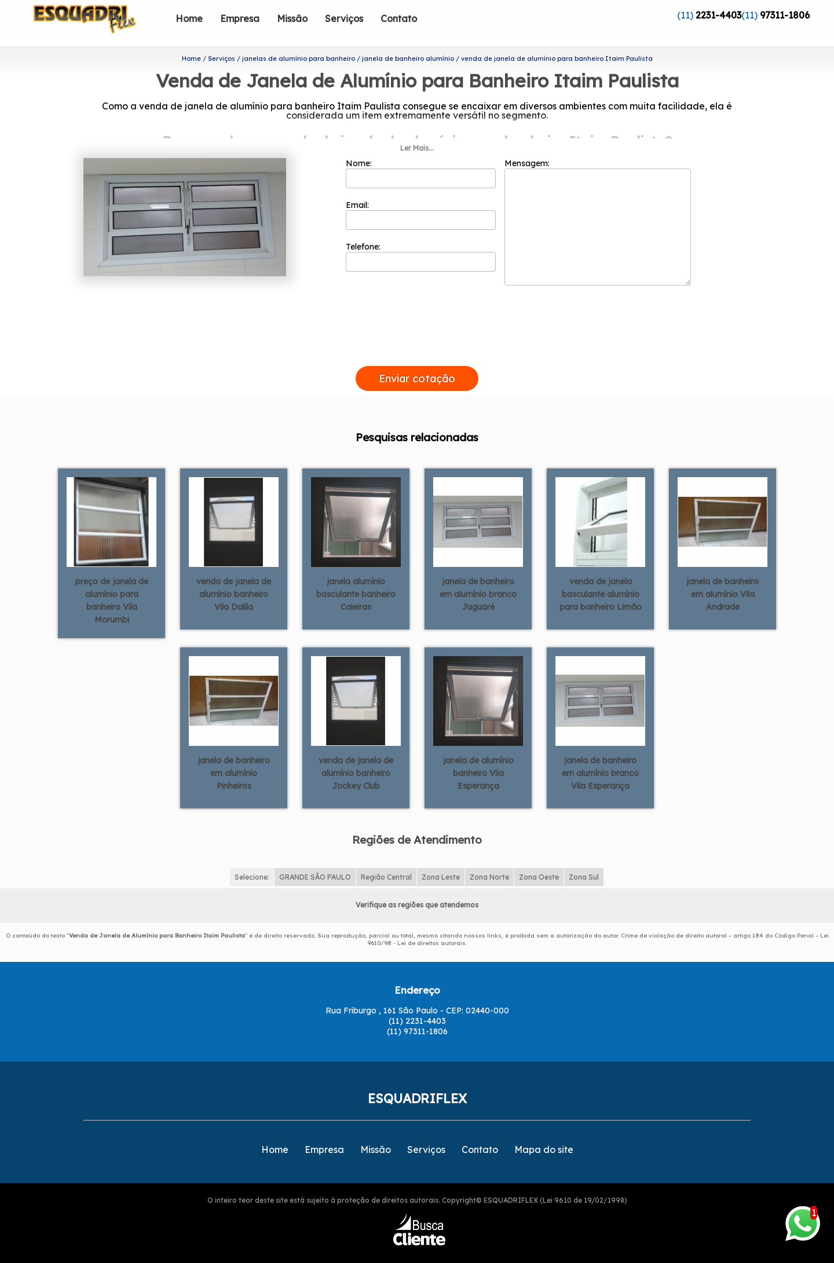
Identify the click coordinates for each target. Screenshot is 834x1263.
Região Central (386, 858)
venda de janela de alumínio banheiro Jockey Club (356, 755)
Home (189, 18)
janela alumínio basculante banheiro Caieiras (356, 576)
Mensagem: (597, 203)
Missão (292, 18)
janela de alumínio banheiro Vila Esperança (478, 755)
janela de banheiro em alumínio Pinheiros (233, 755)
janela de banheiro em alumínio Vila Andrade (722, 576)
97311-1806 (785, 15)
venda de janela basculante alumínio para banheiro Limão (600, 576)
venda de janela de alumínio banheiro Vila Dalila (233, 576)
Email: (421, 196)
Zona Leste (441, 858)
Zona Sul (584, 858)
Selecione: (252, 858)
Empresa (239, 18)
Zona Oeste (539, 858)
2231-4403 (718, 15)
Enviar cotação (417, 360)
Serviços (344, 18)
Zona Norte (489, 858)
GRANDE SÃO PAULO (315, 858)
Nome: (421, 155)
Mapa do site (543, 1131)
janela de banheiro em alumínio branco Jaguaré (478, 576)
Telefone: (421, 238)
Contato (399, 18)
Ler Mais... (417, 129)
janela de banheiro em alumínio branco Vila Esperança (600, 755)
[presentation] (417, 334)
